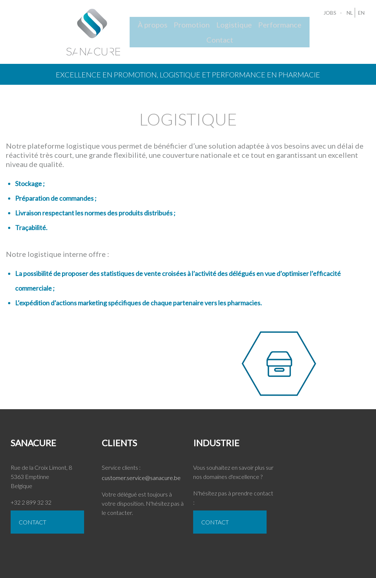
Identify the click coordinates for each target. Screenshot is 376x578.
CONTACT (36, 524)
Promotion (177, 30)
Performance (267, 30)
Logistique (220, 30)
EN (360, 14)
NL (348, 14)
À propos (136, 30)
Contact (310, 30)
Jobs (331, 14)
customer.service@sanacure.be (144, 479)
